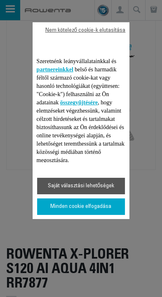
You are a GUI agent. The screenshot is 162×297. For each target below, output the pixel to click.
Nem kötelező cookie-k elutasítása (85, 30)
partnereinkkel (55, 69)
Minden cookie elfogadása (80, 207)
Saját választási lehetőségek (81, 186)
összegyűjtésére (79, 102)
